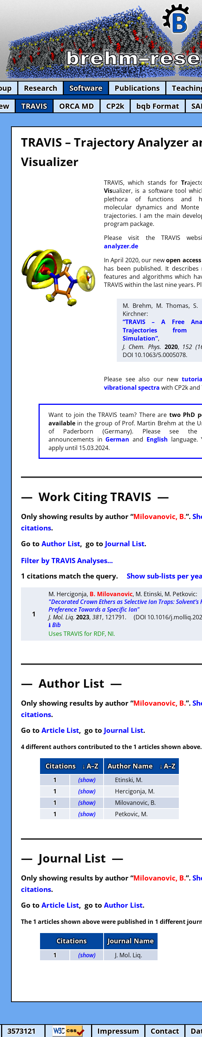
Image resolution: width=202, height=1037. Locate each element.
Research (40, 88)
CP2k (115, 106)
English (157, 439)
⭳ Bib (54, 625)
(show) (86, 780)
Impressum (118, 1031)
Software (85, 88)
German (117, 439)
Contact (165, 1031)
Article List (60, 730)
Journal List (124, 543)
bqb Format (157, 106)
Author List (61, 543)
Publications (137, 88)
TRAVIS (34, 106)
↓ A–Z (90, 765)
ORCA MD (76, 106)
